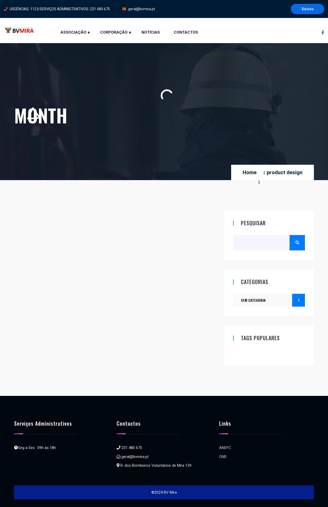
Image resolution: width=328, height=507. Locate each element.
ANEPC (225, 447)
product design (284, 172)
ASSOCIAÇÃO (73, 32)
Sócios (308, 9)
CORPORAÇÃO (114, 32)
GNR (223, 456)
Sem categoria (273, 300)
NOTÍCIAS (150, 32)
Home (250, 172)
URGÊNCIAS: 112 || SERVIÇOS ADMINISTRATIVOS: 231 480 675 (57, 9)
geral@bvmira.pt (138, 9)
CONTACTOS (186, 32)
